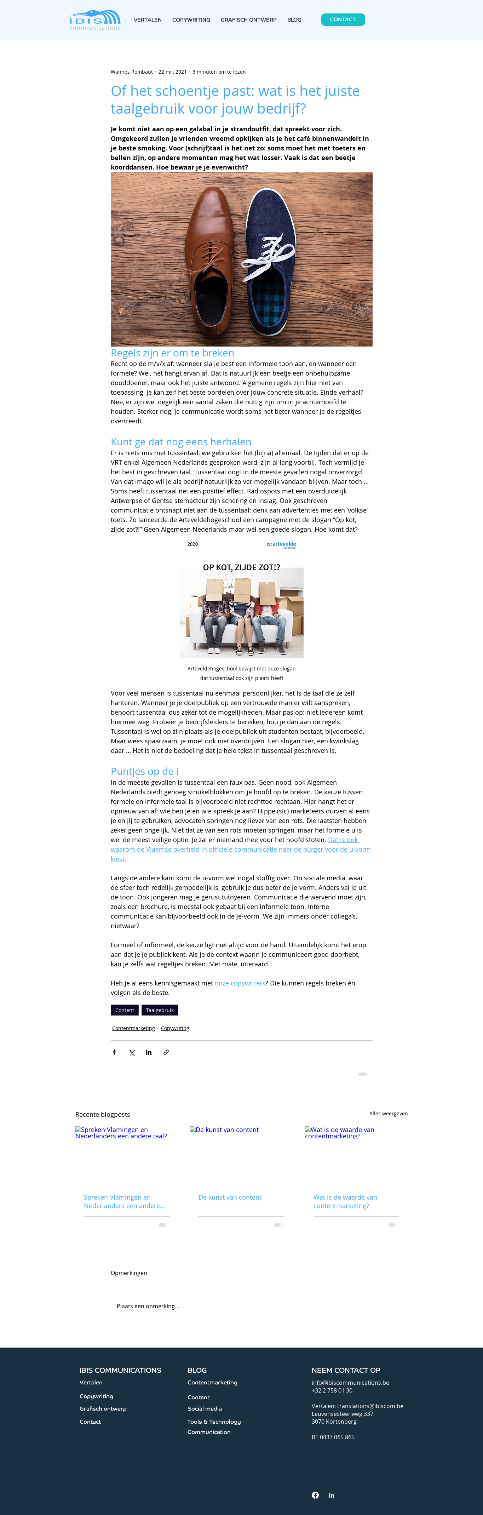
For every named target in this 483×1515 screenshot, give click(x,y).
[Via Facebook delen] (114, 1052)
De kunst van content (230, 1197)
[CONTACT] (343, 19)
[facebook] (315, 1495)
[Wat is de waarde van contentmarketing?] (356, 1155)
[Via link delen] (166, 1052)
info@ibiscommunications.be (350, 1383)
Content (124, 1010)
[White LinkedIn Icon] (331, 1495)
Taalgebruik (160, 1010)
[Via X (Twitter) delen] (131, 1052)
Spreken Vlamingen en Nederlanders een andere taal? (122, 1201)
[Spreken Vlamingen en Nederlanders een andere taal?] (126, 1155)
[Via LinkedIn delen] (148, 1052)
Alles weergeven (388, 1113)
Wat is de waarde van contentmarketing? (345, 1201)
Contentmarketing (133, 1028)
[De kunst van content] (241, 1155)
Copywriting (175, 1028)
